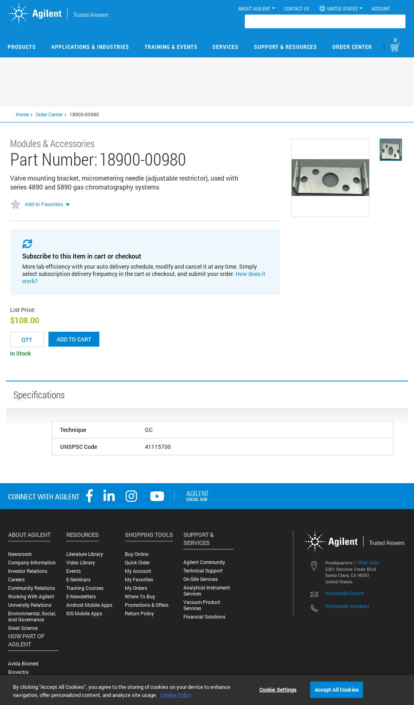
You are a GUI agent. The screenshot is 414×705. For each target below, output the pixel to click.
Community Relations (31, 588)
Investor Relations (27, 571)
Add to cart (74, 339)
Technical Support (203, 571)
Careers (16, 580)
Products (22, 47)
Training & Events (171, 47)
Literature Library (84, 554)
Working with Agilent (31, 596)
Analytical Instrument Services (206, 591)
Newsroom (20, 554)
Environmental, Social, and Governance (32, 616)
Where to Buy (140, 596)
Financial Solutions (204, 617)
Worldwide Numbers (347, 606)
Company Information (32, 563)
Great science (23, 628)
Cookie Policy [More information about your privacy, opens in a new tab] (175, 695)
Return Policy (139, 613)
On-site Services (200, 579)
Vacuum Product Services (201, 605)
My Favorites (139, 580)
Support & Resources (285, 47)
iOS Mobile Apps (84, 613)
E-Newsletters (81, 596)
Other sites (367, 562)
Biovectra (18, 672)
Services (225, 47)
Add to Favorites (44, 204)
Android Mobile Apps (89, 605)
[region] (207, 690)
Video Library (80, 563)
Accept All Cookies (337, 689)
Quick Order (137, 563)
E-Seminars (78, 580)
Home (22, 114)
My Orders (136, 588)
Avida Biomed (23, 664)
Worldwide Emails (344, 593)
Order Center (352, 47)
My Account (138, 571)
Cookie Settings (278, 689)
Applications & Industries (90, 47)
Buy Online (136, 554)
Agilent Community (204, 562)
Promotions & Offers (146, 605)
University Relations (29, 605)
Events (73, 571)
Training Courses (84, 588)
